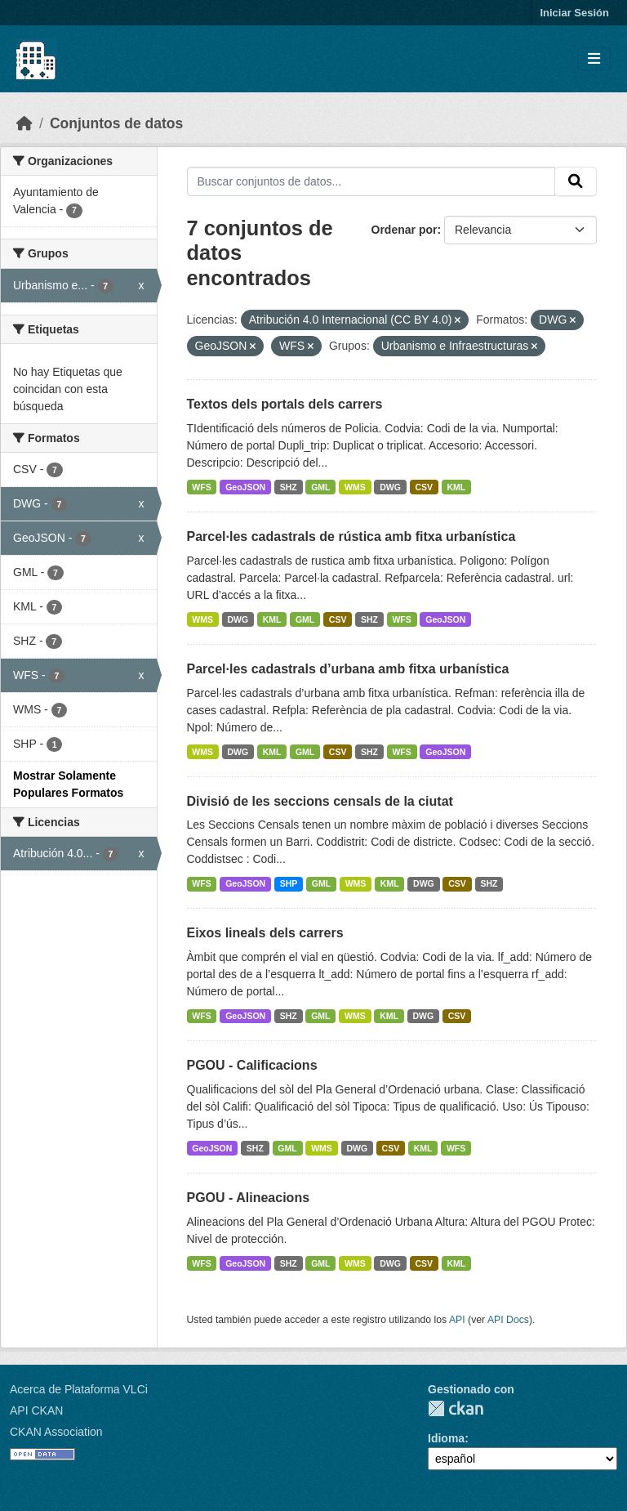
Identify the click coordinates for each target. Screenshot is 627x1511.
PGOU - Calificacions (252, 1065)
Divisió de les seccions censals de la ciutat (320, 801)
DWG (390, 487)
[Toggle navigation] (594, 59)
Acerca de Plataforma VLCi (79, 1389)
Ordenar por (404, 229)
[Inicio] (24, 123)
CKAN (455, 1408)
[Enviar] (575, 181)
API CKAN (36, 1410)
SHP (289, 883)
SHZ (288, 487)
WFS (201, 487)
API (457, 1319)
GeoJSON (245, 487)
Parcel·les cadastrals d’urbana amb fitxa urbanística (348, 669)
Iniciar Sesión (574, 13)
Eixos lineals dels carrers (265, 933)
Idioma (446, 1438)
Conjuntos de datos (116, 123)
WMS (355, 487)
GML (320, 487)
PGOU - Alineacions (248, 1198)
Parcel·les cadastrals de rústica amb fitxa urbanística (351, 536)
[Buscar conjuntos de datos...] (371, 181)
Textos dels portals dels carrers (285, 404)
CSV (424, 487)
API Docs (508, 1319)
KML (456, 487)
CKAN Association (56, 1431)
